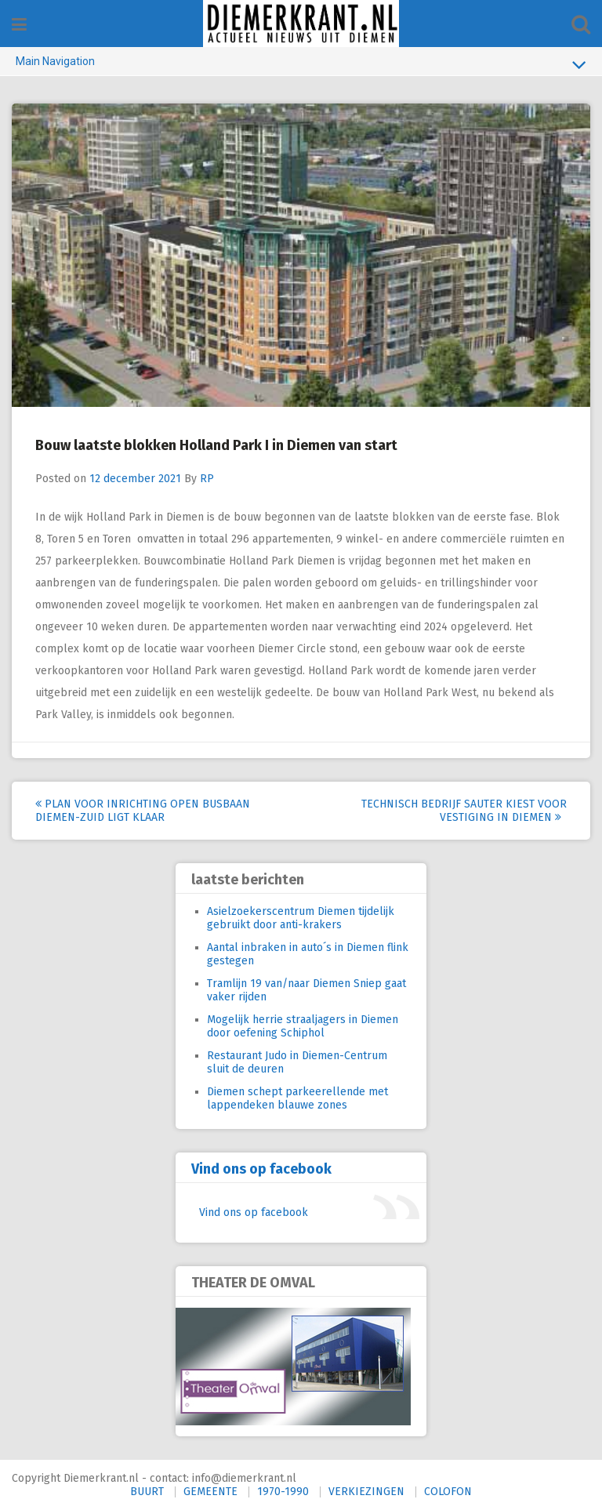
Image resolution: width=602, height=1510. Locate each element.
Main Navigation (301, 64)
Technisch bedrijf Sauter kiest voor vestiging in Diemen (464, 810)
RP (207, 478)
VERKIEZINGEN (366, 1491)
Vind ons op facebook (261, 1169)
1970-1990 (283, 1491)
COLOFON (448, 1491)
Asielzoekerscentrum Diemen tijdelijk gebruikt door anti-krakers (300, 918)
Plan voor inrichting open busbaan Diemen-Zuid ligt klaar (142, 810)
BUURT (147, 1491)
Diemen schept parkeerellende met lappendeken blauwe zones (297, 1098)
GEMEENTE (210, 1491)
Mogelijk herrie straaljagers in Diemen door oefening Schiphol (302, 1026)
